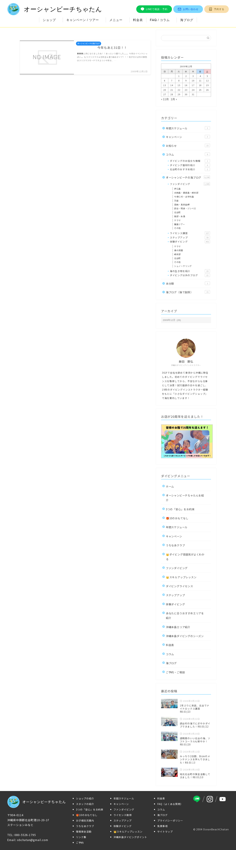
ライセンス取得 (123, 815)
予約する (216, 9)
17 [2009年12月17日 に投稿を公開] (193, 85)
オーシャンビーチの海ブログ (188, 177)
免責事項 (162, 826)
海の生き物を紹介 (190, 271)
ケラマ (177, 220)
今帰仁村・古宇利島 (184, 196)
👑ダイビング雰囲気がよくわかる (185, 556)
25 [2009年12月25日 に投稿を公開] (200, 89)
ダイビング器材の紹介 (190, 165)
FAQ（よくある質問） (170, 804)
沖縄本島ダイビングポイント (130, 837)
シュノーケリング (183, 265)
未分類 (188, 283)
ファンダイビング (190, 184)
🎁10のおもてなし (177, 518)
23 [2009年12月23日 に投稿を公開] (186, 89)
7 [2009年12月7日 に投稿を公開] (171, 80)
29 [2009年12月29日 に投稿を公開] (179, 94)
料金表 (138, 20)
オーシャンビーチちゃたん (54, 9)
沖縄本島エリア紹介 (178, 627)
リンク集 (81, 837)
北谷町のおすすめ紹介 (190, 169)
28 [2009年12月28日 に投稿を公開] (171, 94)
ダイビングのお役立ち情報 (190, 161)
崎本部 (177, 254)
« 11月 (165, 99)
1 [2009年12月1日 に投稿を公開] (179, 76)
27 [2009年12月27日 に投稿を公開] (164, 94)
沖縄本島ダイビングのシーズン (185, 636)
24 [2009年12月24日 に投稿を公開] (193, 89)
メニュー (115, 20)
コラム (188, 154)
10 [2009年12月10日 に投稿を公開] (193, 80)
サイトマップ (165, 831)
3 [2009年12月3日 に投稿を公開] (193, 76)
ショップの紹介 (85, 798)
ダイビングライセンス (179, 586)
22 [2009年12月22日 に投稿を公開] (179, 89)
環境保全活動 (83, 831)
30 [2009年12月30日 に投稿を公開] (186, 94)
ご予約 (80, 842)
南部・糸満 (179, 216)
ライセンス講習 (190, 233)
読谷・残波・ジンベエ (185, 208)
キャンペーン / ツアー (82, 20)
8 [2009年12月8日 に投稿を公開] (179, 80)
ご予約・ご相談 (175, 672)
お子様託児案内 (85, 820)
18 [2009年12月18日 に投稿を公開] (200, 85)
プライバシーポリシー (170, 820)
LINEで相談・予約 (154, 9)
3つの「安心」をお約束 (180, 509)
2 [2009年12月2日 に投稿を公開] (186, 76)
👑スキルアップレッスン (181, 577)
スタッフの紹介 (85, 804)
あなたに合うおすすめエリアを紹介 (185, 615)
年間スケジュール (188, 128)
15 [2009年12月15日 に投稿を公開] (179, 85)
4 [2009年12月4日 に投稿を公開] (200, 76)
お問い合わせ (188, 9)
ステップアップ (190, 237)
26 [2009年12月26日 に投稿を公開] (207, 89)
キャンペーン (188, 137)
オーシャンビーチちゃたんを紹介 (185, 497)
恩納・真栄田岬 (182, 204)
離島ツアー (179, 224)
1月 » (174, 99)
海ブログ (186, 20)
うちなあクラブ (175, 545)
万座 (176, 200)
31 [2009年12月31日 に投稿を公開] (193, 94)
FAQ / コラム (160, 20)
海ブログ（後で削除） (188, 292)
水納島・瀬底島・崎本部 (186, 192)
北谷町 (177, 212)
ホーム (170, 486)
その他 (177, 228)
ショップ (49, 20)
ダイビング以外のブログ (190, 275)
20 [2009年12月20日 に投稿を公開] (164, 89)
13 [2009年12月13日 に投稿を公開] (164, 85)
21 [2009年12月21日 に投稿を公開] (171, 89)
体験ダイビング (190, 241)
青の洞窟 (178, 250)
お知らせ (188, 146)
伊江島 (177, 188)
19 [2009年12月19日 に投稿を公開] (207, 85)
